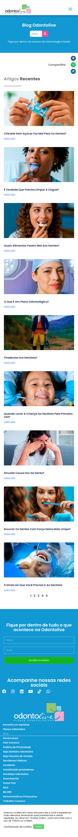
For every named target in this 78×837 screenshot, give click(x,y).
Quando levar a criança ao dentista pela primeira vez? (38, 415)
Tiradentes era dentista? (20, 357)
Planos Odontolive (14, 729)
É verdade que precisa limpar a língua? (31, 189)
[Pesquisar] (45, 34)
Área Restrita (11, 778)
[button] (70, 9)
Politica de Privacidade (17, 747)
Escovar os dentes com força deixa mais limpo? (37, 529)
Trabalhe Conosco (14, 801)
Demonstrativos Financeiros (20, 796)
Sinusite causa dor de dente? (24, 473)
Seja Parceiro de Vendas (18, 756)
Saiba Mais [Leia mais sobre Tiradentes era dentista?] (9, 363)
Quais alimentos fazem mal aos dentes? (31, 245)
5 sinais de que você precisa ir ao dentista (33, 585)
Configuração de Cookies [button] (18, 826)
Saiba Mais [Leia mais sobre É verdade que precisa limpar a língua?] (9, 194)
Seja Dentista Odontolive (18, 751)
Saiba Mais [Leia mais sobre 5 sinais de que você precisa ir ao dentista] (9, 590)
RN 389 (7, 792)
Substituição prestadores (18, 769)
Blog (5, 733)
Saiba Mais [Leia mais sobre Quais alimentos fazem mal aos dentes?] (9, 251)
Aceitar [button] (38, 826)
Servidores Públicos (15, 760)
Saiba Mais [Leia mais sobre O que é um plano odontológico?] (9, 306)
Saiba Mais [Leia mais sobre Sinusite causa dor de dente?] (9, 478)
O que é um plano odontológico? (26, 302)
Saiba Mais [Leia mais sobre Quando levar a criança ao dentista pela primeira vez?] (9, 422)
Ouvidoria (9, 765)
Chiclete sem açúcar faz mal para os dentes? (35, 133)
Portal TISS (9, 783)
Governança (10, 738)
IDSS (5, 787)
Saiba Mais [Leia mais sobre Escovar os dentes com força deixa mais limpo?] (9, 534)
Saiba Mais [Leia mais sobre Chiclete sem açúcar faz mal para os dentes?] (9, 138)
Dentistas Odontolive (15, 774)
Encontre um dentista (16, 724)
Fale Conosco (11, 742)
